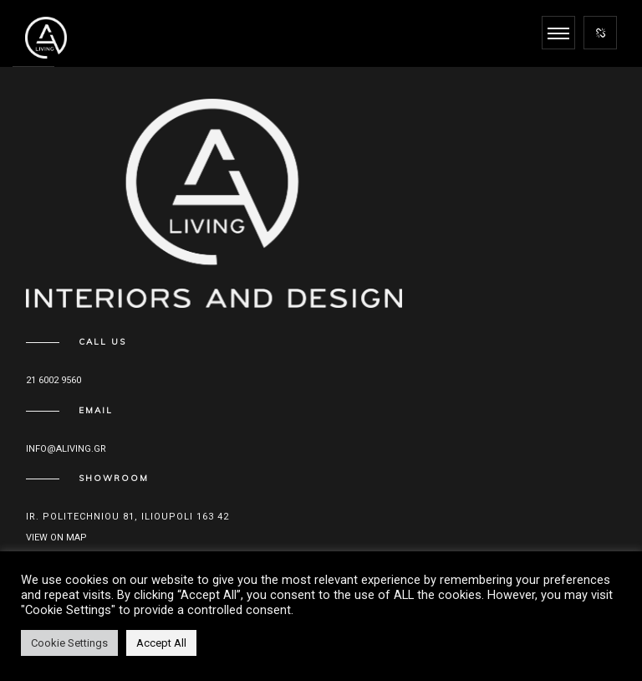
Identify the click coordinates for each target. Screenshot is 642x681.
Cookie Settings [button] (69, 643)
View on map (56, 537)
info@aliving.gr (66, 448)
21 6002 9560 (53, 380)
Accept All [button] (161, 643)
